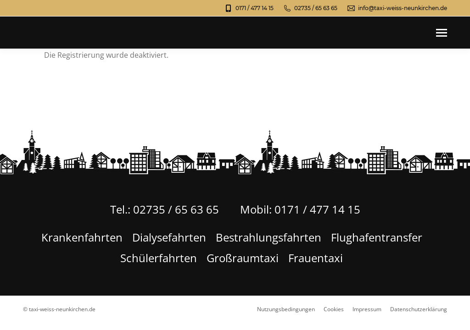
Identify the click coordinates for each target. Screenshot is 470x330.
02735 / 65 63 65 (310, 8)
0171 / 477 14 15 (249, 8)
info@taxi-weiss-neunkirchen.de (397, 8)
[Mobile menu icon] (441, 33)
